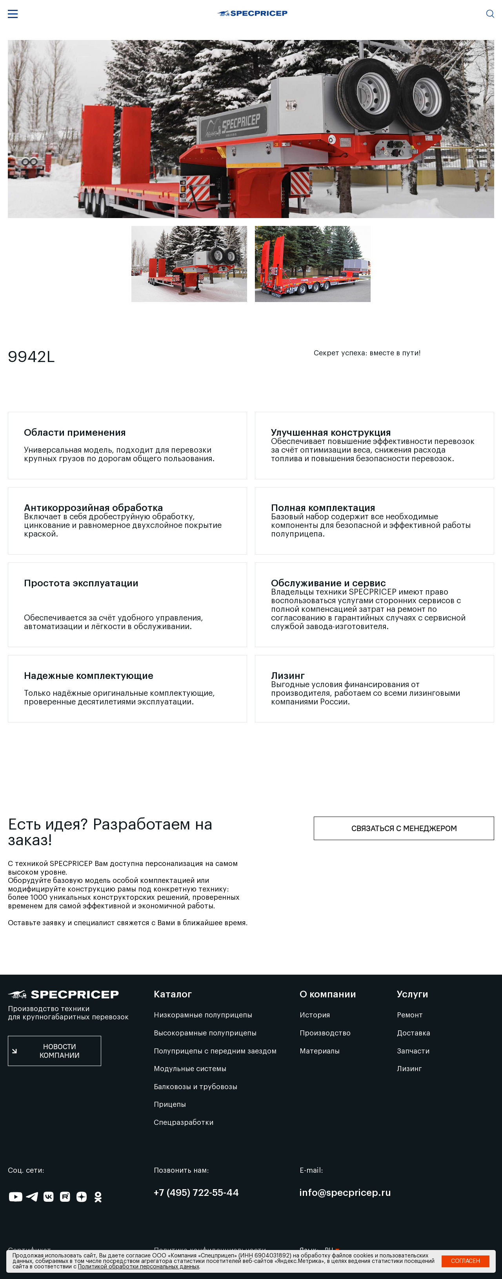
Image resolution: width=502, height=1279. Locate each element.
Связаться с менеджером (404, 828)
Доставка (413, 1033)
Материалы (320, 1051)
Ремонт (410, 1015)
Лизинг (409, 1068)
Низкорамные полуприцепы (203, 1015)
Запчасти (413, 1051)
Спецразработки (183, 1122)
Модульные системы (190, 1068)
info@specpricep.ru (345, 1193)
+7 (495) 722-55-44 (196, 1193)
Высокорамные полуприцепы (205, 1033)
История (315, 1015)
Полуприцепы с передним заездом (215, 1051)
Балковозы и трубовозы (195, 1086)
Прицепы (170, 1104)
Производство (325, 1033)
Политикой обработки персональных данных (138, 1267)
